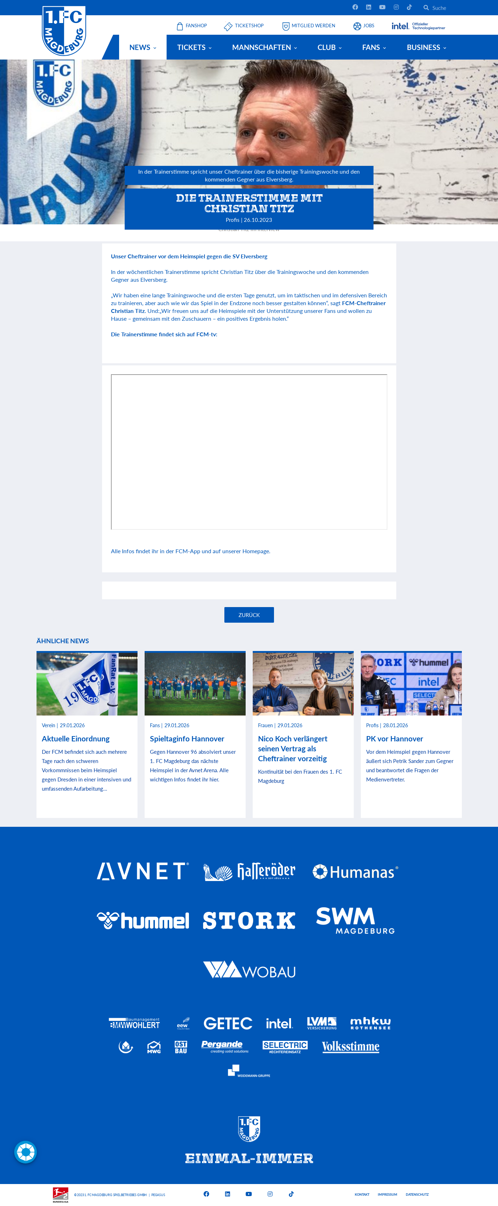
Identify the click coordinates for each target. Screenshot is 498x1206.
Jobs (368, 25)
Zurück (249, 615)
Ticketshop (249, 25)
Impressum (387, 1194)
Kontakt (362, 1194)
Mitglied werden (313, 25)
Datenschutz (417, 1194)
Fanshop (196, 25)
